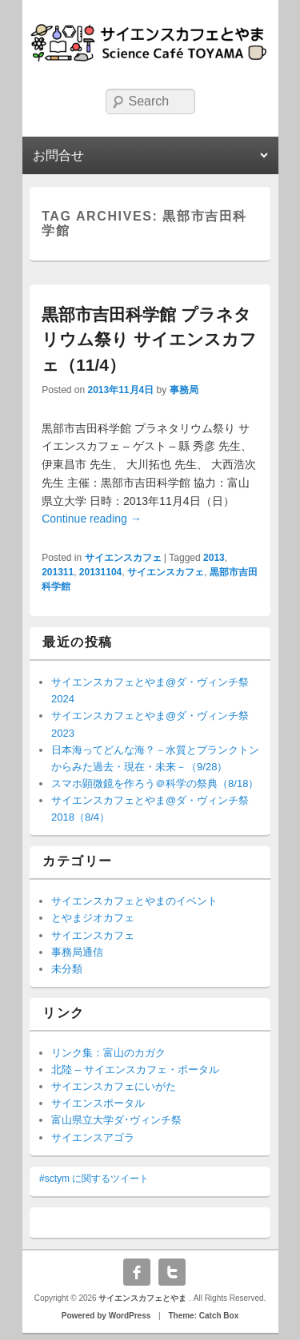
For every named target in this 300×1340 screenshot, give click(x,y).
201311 (58, 572)
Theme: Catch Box (203, 1315)
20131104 (100, 572)
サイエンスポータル (98, 1103)
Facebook (136, 1272)
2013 (214, 557)
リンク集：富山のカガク (108, 1053)
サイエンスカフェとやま (143, 1298)
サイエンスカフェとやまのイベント (134, 901)
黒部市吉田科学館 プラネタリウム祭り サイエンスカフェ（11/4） (149, 339)
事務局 (184, 390)
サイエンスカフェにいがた (113, 1086)
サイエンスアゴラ (92, 1137)
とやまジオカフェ (92, 918)
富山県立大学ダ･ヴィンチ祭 (116, 1120)
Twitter (172, 1272)
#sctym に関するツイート (94, 1178)
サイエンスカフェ (123, 557)
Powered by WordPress (106, 1315)
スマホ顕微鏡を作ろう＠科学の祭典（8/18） (154, 783)
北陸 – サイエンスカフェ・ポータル (134, 1070)
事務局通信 (77, 952)
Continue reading (92, 518)
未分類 (66, 969)
